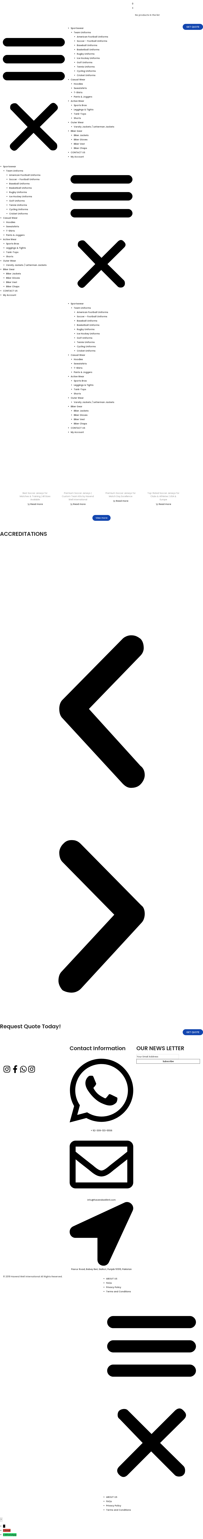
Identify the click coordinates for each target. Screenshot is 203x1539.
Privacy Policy (113, 1287)
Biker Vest (11, 282)
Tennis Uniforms (18, 205)
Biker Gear (9, 269)
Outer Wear (9, 260)
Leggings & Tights (16, 247)
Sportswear (9, 166)
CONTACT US (10, 290)
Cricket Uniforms (18, 213)
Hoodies (10, 222)
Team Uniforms (14, 170)
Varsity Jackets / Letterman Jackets (26, 265)
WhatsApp (10, 1534)
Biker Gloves (13, 277)
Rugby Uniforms (18, 192)
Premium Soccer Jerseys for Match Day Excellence (121, 495)
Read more (35, 504)
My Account (9, 295)
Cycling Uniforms (18, 209)
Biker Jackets (13, 273)
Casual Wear (10, 217)
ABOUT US (111, 1278)
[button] (34, 93)
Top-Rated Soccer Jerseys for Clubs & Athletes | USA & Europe (163, 496)
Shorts (9, 256)
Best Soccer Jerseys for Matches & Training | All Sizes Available (35, 496)
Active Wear (9, 239)
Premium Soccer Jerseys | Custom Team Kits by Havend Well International (78, 496)
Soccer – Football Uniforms (24, 179)
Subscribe (168, 1061)
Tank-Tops (12, 252)
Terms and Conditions (118, 1291)
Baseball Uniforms (19, 183)
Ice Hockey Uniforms (20, 196)
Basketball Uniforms (20, 187)
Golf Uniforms (17, 200)
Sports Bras (12, 243)
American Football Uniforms (24, 175)
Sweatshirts (12, 226)
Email (8, 1530)
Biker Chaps (12, 286)
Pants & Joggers (15, 235)
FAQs (109, 1282)
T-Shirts (10, 230)
